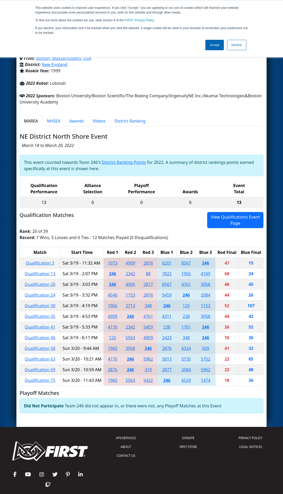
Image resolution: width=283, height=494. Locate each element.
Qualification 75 (39, 380)
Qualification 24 (39, 295)
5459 (167, 295)
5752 (206, 359)
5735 (186, 359)
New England (54, 64)
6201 (167, 263)
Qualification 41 (39, 327)
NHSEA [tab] (53, 121)
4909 (130, 263)
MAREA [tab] (31, 121)
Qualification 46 (39, 338)
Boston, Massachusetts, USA (63, 58)
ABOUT (126, 447)
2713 (130, 306)
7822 (167, 274)
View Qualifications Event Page (235, 220)
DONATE (188, 438)
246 (205, 263)
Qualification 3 (40, 263)
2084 (206, 295)
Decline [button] (236, 45)
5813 (167, 359)
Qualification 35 (39, 316)
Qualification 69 (39, 370)
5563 (130, 338)
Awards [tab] (76, 121)
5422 (148, 380)
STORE (188, 447)
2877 (148, 284)
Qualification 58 (39, 348)
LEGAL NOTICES (250, 447)
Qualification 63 (39, 359)
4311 (167, 316)
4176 (113, 327)
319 (148, 370)
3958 (206, 284)
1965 (186, 274)
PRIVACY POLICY (251, 438)
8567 (186, 263)
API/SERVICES (126, 438)
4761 (186, 284)
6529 (186, 380)
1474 (206, 380)
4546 (113, 295)
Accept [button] (214, 45)
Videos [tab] (99, 121)
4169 (206, 274)
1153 (130, 295)
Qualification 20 (39, 284)
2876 (148, 263)
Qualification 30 (39, 306)
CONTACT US (125, 455)
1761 (186, 327)
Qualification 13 (39, 274)
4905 (130, 284)
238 (186, 316)
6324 (186, 348)
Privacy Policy (139, 20)
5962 (148, 359)
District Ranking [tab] (129, 121)
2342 (130, 274)
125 (186, 306)
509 (205, 348)
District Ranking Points (124, 162)
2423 (167, 338)
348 (148, 306)
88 (148, 274)
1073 (113, 263)
